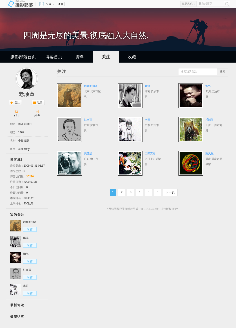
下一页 (170, 192)
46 (37, 111)
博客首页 (53, 56)
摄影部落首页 (23, 56)
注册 (60, 4)
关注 (106, 56)
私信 (39, 102)
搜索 (222, 71)
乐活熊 (209, 119)
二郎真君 (150, 153)
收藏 (132, 56)
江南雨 (88, 119)
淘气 (208, 86)
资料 (80, 56)
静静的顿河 (91, 86)
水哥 (147, 119)
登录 (48, 4)
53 (16, 111)
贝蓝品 (88, 153)
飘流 (147, 86)
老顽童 (27, 94)
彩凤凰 (209, 153)
